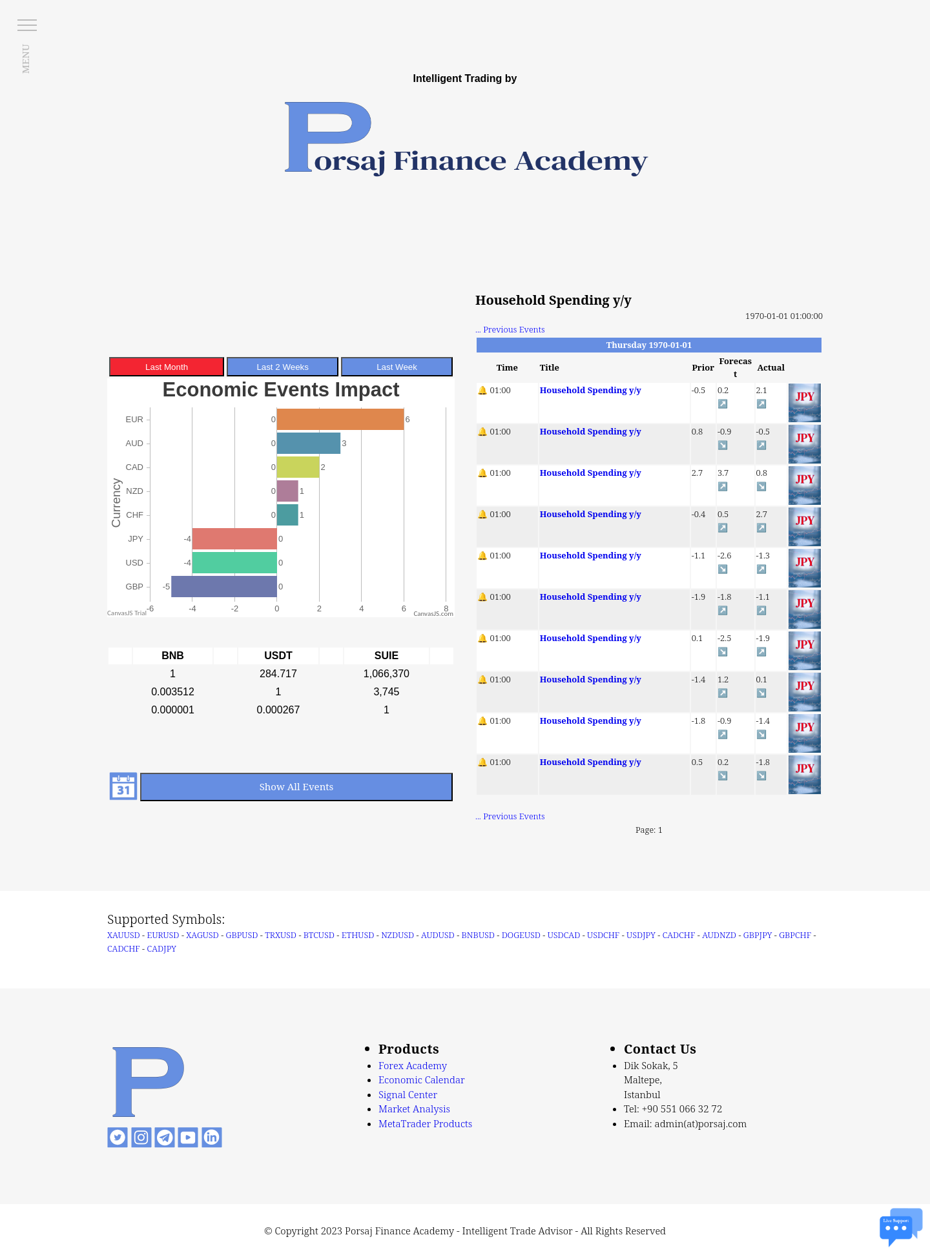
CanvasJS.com (433, 613)
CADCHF (679, 935)
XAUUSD (123, 935)
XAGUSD (202, 935)
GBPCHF (795, 935)
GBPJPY (757, 935)
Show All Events (297, 786)
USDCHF (603, 935)
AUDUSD (438, 935)
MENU (25, 59)
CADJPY (161, 948)
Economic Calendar (421, 1079)
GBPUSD (242, 935)
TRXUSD (280, 935)
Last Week (397, 367)
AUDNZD (719, 935)
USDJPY (641, 935)
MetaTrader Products (425, 1123)
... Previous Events (510, 329)
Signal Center (407, 1094)
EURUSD (163, 935)
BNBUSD (478, 935)
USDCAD (564, 935)
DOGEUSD (521, 935)
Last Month (166, 367)
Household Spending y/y (590, 390)
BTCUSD (319, 935)
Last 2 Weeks (282, 367)
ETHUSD (358, 935)
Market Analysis (414, 1108)
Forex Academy (412, 1065)
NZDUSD (397, 935)
